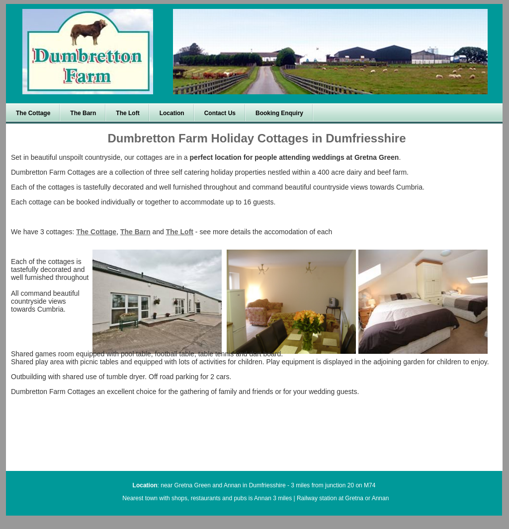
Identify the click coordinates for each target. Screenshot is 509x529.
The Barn (135, 232)
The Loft (179, 232)
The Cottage (96, 232)
